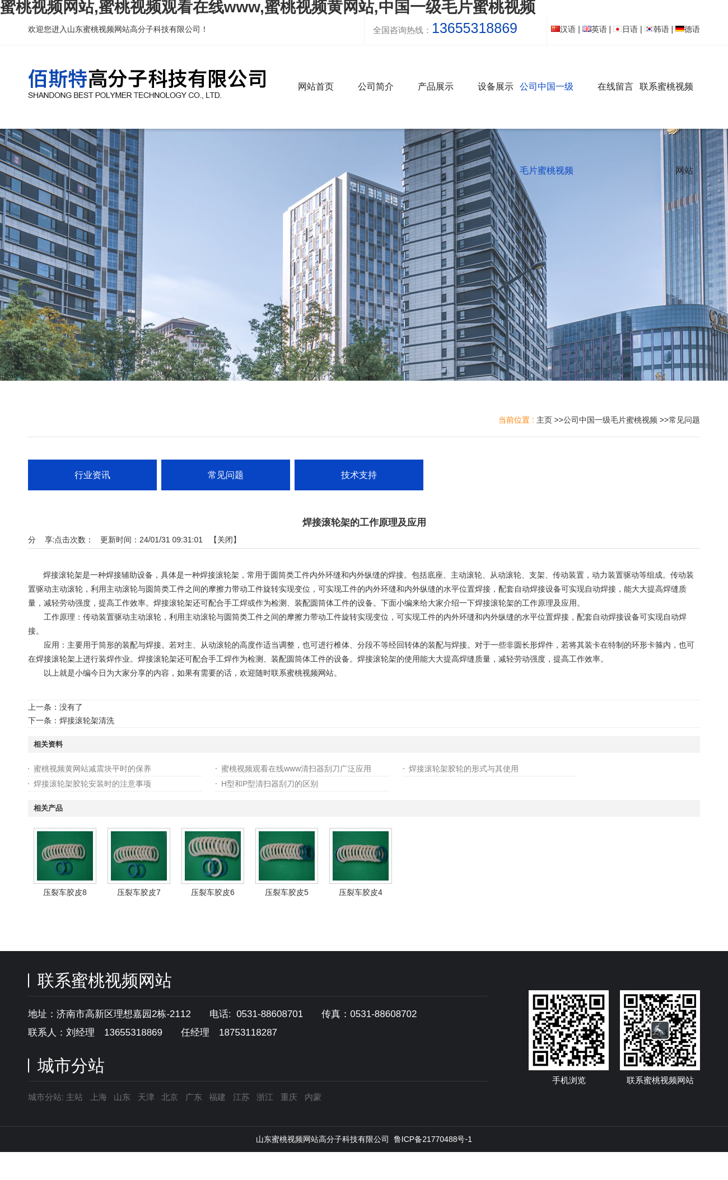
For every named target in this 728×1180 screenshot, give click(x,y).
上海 (98, 1097)
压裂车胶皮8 (65, 892)
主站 (73, 1097)
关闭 (225, 539)
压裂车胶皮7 (139, 892)
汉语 (563, 29)
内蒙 (313, 1097)
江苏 (241, 1097)
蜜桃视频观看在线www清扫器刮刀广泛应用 (296, 768)
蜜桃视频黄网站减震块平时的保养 (92, 768)
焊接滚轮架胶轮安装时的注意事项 (92, 783)
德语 (687, 29)
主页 (544, 419)
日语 (625, 29)
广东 (193, 1097)
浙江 (264, 1097)
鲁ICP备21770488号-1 (433, 1139)
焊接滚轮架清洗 (86, 720)
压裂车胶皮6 (213, 892)
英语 (594, 29)
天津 (146, 1097)
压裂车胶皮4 (360, 892)
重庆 (289, 1097)
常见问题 (684, 419)
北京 (169, 1097)
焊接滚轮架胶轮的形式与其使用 (464, 768)
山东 (122, 1097)
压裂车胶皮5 (287, 892)
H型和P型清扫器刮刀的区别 (269, 783)
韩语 (657, 29)
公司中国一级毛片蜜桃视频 (610, 419)
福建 (217, 1097)
